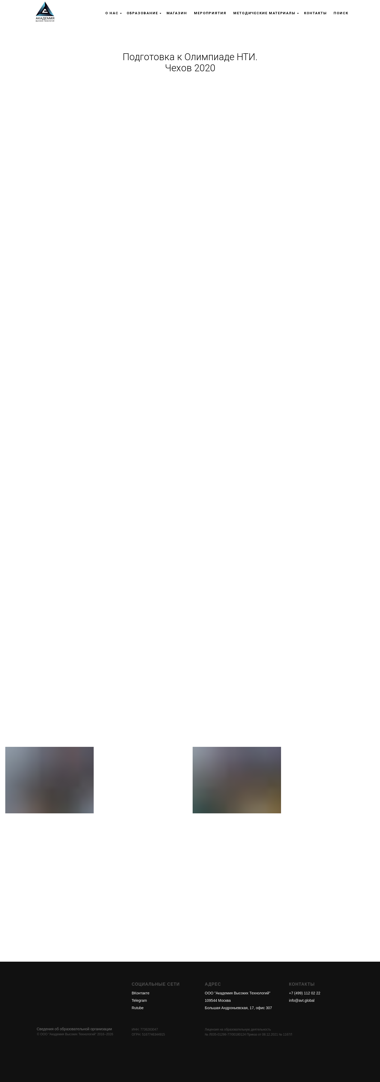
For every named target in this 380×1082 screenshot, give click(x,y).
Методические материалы (264, 13)
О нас (111, 13)
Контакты (315, 13)
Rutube (138, 1008)
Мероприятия (210, 13)
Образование (142, 13)
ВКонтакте (140, 993)
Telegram (139, 1000)
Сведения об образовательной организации (74, 1029)
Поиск (341, 13)
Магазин (177, 13)
